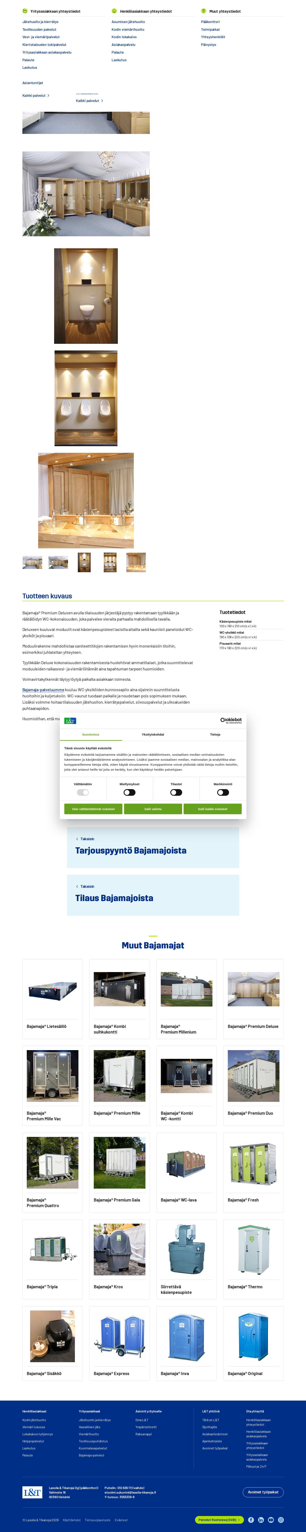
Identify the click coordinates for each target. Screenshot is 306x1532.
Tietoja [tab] (215, 734)
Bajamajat (112, 20)
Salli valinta (153, 809)
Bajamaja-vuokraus (88, 20)
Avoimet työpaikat (215, 1448)
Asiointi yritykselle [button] (148, 1411)
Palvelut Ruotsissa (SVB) (217, 1520)
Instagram (281, 1520)
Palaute (27, 1455)
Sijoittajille (209, 1427)
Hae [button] (249, 8)
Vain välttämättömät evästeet (93, 809)
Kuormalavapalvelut (93, 1448)
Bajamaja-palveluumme (43, 689)
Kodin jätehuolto (34, 1420)
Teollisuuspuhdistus (93, 1441)
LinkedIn (261, 1520)
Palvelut (35, 20)
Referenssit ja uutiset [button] (82, 8)
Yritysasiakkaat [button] (89, 1411)
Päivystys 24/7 (256, 1466)
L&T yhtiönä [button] (210, 1411)
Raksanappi (143, 1434)
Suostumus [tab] (90, 734)
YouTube (271, 1520)
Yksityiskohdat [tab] (153, 734)
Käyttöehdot (72, 1520)
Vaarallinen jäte (89, 1427)
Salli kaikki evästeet (212, 809)
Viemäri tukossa (33, 1427)
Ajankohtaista (212, 1441)
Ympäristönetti (146, 1427)
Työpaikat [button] (147, 8)
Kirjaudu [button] (270, 8)
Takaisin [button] (87, 839)
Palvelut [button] (49, 8)
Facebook (251, 1520)
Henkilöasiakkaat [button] (34, 1411)
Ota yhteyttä (172, 93)
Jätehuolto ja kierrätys (95, 1420)
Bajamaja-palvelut (91, 1455)
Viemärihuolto (89, 1434)
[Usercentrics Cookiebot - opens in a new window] (223, 721)
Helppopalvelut (33, 1441)
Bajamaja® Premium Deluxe (141, 20)
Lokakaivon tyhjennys (37, 1434)
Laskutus (28, 1448)
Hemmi (24, 20)
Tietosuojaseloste (98, 1520)
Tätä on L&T (210, 1420)
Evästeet (121, 1520)
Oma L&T (141, 1420)
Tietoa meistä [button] (120, 8)
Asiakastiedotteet (215, 1434)
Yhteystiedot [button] (174, 8)
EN (240, 8)
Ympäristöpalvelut (58, 20)
